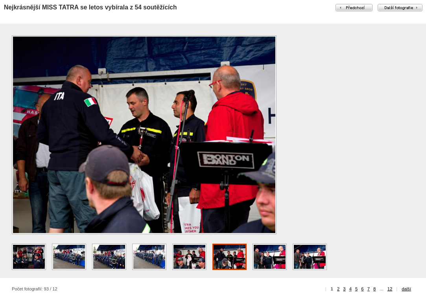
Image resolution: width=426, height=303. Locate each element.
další (406, 288)
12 (389, 288)
